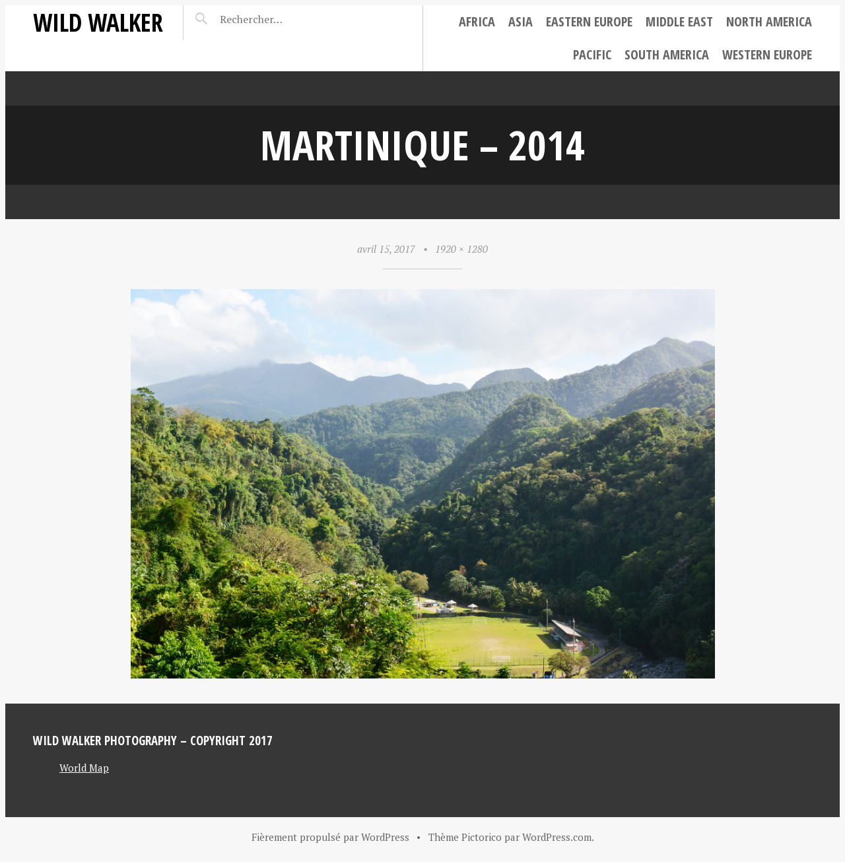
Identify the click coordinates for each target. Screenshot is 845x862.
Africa (477, 21)
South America (667, 54)
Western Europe (767, 54)
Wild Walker (98, 22)
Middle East (679, 21)
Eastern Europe (589, 21)
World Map (84, 767)
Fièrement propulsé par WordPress (330, 837)
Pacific (592, 54)
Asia (520, 21)
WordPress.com (557, 837)
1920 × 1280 (461, 248)
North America (769, 21)
